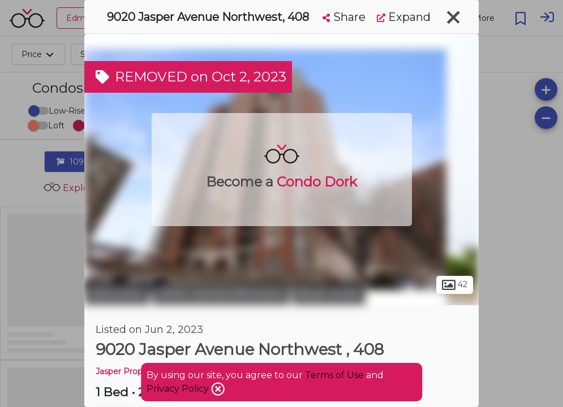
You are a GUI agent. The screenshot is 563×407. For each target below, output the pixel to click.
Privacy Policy (179, 388)
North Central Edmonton (221, 293)
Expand (404, 17)
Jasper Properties (130, 371)
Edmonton (117, 293)
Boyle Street (329, 293)
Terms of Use (334, 375)
